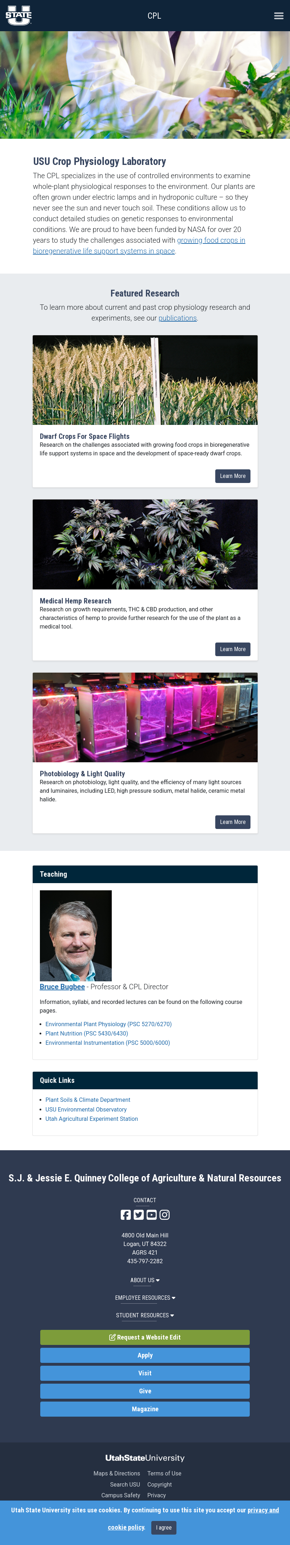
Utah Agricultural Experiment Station (92, 1118)
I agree (164, 1527)
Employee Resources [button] (145, 1298)
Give (145, 1391)
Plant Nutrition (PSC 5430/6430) (87, 1033)
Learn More (233, 476)
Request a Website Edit (145, 1337)
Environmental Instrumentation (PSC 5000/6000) (108, 1042)
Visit (145, 1373)
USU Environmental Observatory (86, 1109)
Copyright (159, 1484)
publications (177, 318)
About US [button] (145, 1280)
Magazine (145, 1409)
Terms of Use (164, 1473)
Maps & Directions (116, 1473)
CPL (154, 16)
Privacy (156, 1495)
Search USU (125, 1484)
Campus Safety (120, 1495)
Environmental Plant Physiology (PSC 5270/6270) (109, 1024)
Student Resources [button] (145, 1315)
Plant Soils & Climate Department (88, 1099)
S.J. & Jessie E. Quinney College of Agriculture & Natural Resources (145, 1178)
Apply (145, 1355)
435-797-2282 (145, 1261)
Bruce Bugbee (62, 986)
